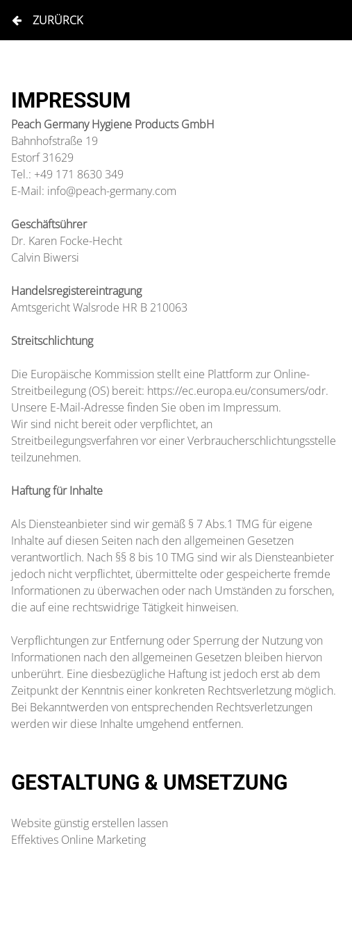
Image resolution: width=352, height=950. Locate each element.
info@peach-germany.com (111, 190)
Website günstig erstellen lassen (89, 823)
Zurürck (47, 20)
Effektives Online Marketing (78, 839)
